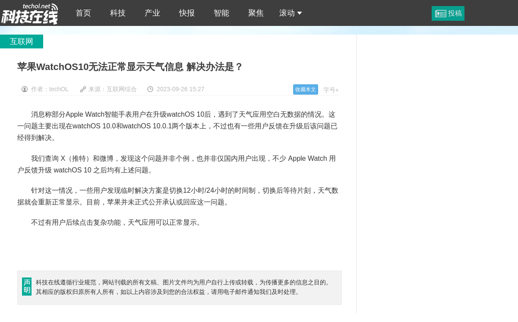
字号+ (331, 89)
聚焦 (256, 13)
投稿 (455, 13)
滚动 (290, 13)
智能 (221, 13)
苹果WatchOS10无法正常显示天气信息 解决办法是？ (30, 13)
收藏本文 (305, 89)
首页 (83, 13)
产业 (152, 13)
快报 (187, 13)
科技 (118, 13)
